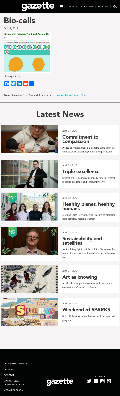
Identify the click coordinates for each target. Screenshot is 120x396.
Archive (8, 369)
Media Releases (13, 390)
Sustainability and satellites (82, 240)
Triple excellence (81, 171)
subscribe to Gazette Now (71, 95)
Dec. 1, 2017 (11, 28)
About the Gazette (15, 363)
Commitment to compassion (80, 139)
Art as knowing (79, 277)
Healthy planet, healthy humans (88, 206)
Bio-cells (19, 20)
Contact (9, 375)
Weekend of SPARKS (86, 309)
